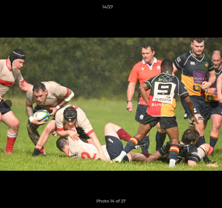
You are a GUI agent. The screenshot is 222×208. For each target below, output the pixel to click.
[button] (201, 8)
